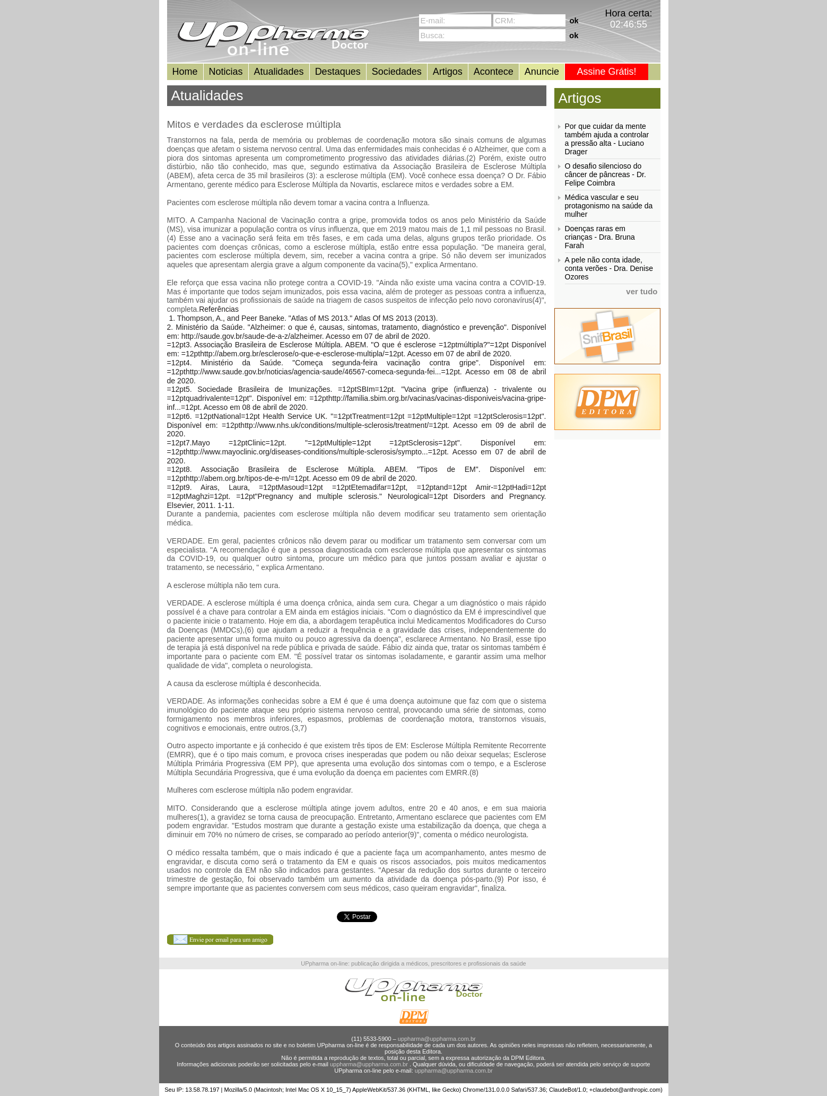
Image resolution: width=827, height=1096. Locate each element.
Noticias (226, 71)
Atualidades (279, 71)
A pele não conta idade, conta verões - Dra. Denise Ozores (609, 268)
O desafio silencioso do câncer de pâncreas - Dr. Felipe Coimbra (605, 174)
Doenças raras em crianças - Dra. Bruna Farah (600, 237)
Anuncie (542, 71)
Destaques (338, 71)
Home (185, 71)
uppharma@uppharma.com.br (437, 1039)
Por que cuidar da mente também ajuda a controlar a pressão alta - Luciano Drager (607, 139)
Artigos (448, 71)
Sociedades (397, 71)
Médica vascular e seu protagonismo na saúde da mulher (609, 205)
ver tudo (641, 291)
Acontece (493, 71)
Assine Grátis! (606, 71)
